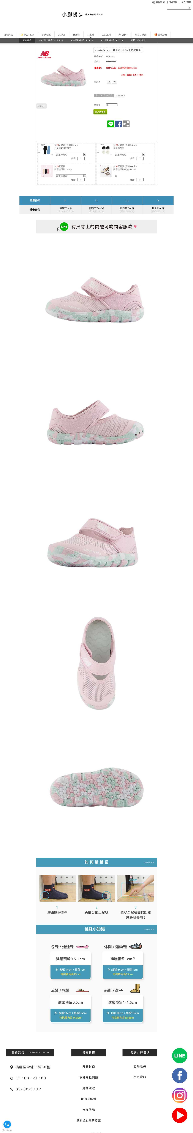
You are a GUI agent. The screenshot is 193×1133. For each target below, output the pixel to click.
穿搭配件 (123, 34)
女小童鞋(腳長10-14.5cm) (51, 40)
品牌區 (61, 34)
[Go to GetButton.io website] (7, 1130)
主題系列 (106, 34)
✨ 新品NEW (27, 34)
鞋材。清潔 (141, 34)
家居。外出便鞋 (138, 40)
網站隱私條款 (96, 1131)
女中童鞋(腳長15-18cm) (82, 40)
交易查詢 (173, 2)
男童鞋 (76, 34)
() (158, 2)
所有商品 (8, 34)
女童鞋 (90, 34)
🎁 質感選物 (160, 34)
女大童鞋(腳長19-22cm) (112, 40)
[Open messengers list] (7, 1124)
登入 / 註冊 (186, 2)
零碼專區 (46, 34)
